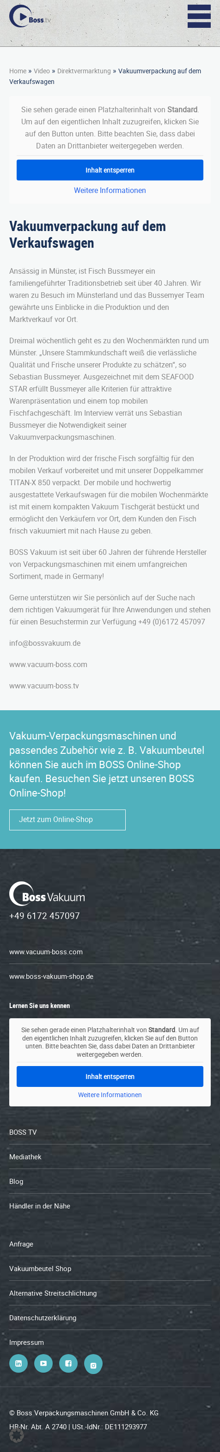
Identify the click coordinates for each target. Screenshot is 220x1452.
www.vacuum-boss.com (46, 951)
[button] (16, 1435)
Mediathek (25, 1156)
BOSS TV (23, 1132)
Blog (16, 1181)
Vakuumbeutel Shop (40, 1268)
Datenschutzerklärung (42, 1317)
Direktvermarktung (84, 70)
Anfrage (21, 1243)
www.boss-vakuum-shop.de (51, 976)
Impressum (26, 1342)
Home (17, 70)
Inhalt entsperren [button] (110, 170)
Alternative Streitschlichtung (53, 1293)
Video (42, 70)
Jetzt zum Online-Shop (56, 819)
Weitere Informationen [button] (110, 190)
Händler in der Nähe (39, 1205)
